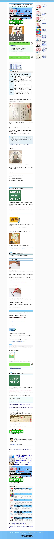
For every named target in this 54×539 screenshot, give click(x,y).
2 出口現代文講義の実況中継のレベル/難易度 (15, 65)
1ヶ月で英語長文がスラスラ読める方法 (15, 444)
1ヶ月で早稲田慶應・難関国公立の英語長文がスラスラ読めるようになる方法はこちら (21, 183)
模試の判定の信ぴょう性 (30, 532)
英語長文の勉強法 (12, 532)
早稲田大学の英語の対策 (41, 532)
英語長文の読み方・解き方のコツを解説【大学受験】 (21, 488)
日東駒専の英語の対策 (36, 532)
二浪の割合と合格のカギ (30, 533)
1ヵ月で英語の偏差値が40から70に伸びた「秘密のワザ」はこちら (18, 321)
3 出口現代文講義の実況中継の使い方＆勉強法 (16, 66)
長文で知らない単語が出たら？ (23, 532)
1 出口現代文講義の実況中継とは (14, 64)
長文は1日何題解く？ (17, 532)
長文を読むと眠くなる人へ (24, 533)
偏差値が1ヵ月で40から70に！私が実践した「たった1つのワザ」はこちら (19, 144)
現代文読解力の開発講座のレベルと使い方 (15, 368)
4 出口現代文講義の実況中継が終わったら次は (16, 67)
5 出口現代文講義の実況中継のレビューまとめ (16, 68)
